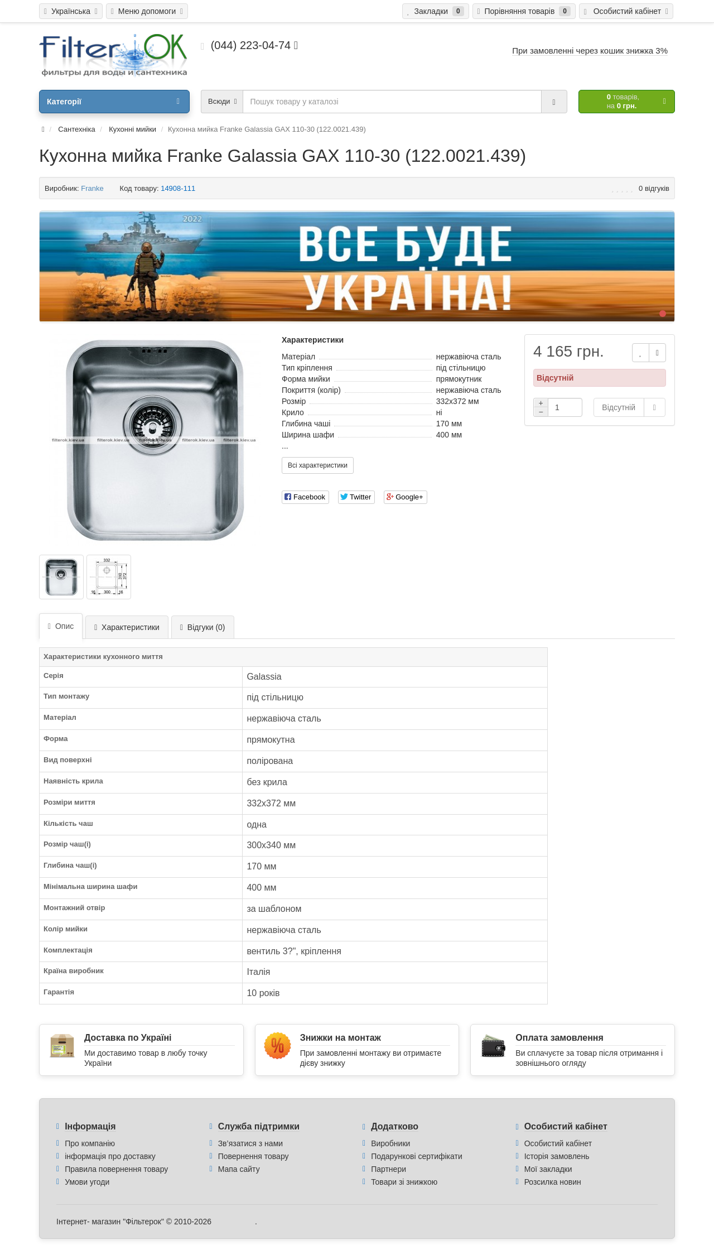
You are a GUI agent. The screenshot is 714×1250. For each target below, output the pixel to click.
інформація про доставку (110, 1156)
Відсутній (618, 407)
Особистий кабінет (558, 1143)
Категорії (113, 101)
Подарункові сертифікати (416, 1156)
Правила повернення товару (116, 1169)
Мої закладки (548, 1169)
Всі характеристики (318, 465)
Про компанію (90, 1143)
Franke (92, 188)
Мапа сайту (239, 1169)
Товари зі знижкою (404, 1181)
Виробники (390, 1143)
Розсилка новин (552, 1181)
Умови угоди (87, 1181)
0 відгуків (654, 188)
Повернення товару (253, 1156)
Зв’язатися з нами (250, 1143)
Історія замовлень (557, 1156)
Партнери (388, 1169)
